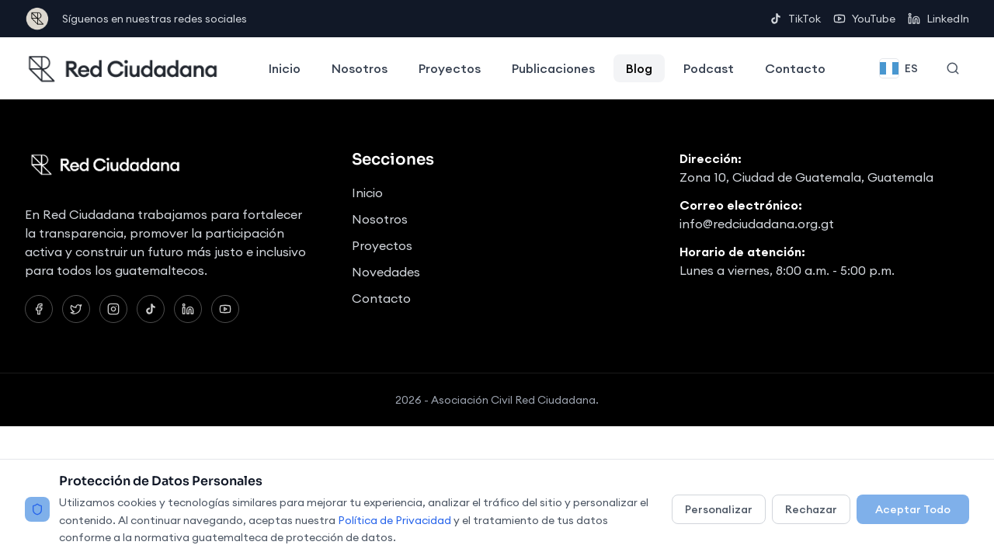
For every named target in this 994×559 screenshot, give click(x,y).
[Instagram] (113, 309)
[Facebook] (39, 309)
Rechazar (811, 509)
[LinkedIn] (188, 309)
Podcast (708, 68)
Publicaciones (553, 68)
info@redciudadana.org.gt (756, 223)
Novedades (386, 272)
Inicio (285, 68)
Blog (639, 68)
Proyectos (450, 68)
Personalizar (718, 509)
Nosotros (360, 68)
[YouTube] (225, 309)
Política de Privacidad (394, 520)
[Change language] (899, 68)
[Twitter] (76, 309)
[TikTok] (151, 309)
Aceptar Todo (913, 509)
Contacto (795, 68)
